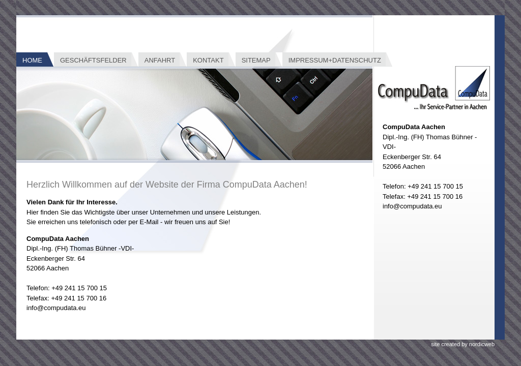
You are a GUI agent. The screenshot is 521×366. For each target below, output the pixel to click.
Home (32, 60)
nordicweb (482, 344)
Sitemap (256, 60)
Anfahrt (159, 60)
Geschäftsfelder (93, 60)
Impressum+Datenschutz (334, 60)
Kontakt (208, 60)
